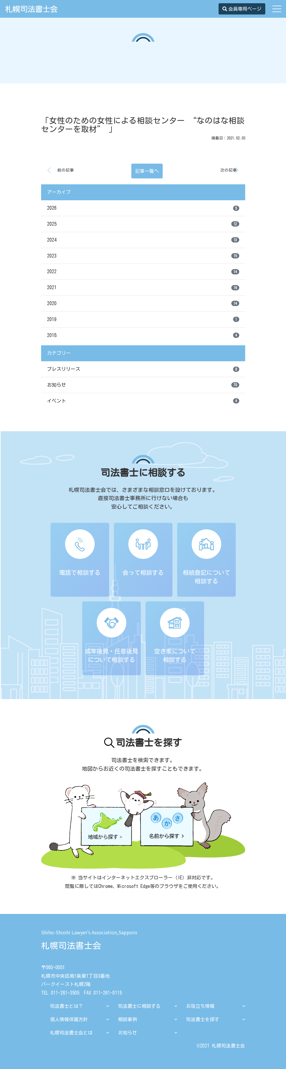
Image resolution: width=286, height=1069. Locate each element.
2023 (143, 255)
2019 (143, 319)
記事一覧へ (147, 171)
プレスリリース (143, 369)
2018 (143, 335)
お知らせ (143, 385)
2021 (143, 287)
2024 (143, 240)
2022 (143, 271)
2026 (143, 208)
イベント (143, 400)
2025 (143, 224)
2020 (143, 303)
